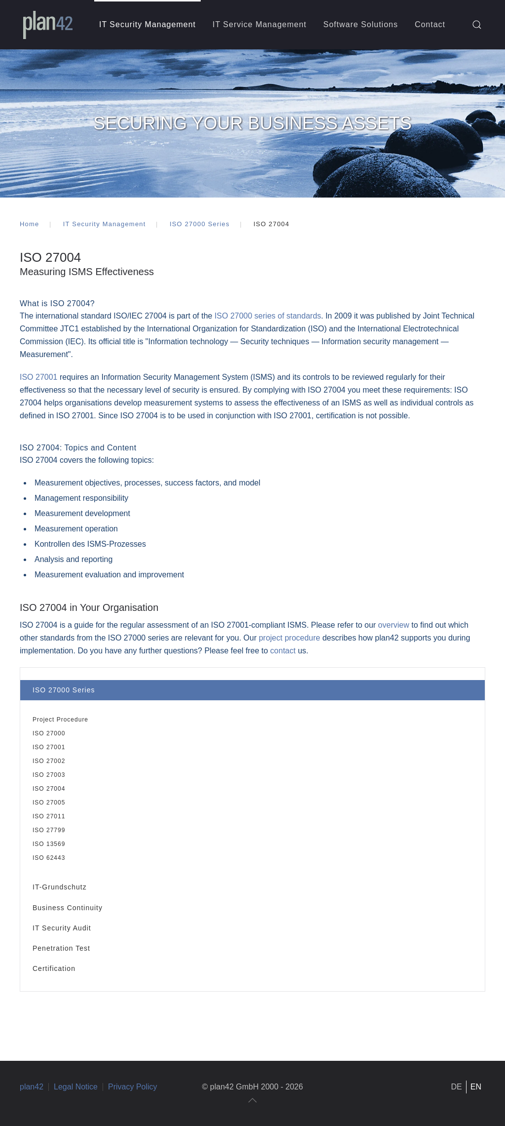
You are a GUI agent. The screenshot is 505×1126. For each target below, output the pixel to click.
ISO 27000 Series (64, 690)
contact (283, 650)
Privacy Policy (132, 1087)
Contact (430, 24)
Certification (54, 968)
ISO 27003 (49, 774)
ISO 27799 (49, 830)
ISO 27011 (49, 816)
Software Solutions (361, 24)
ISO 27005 (49, 802)
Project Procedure (60, 719)
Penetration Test (61, 948)
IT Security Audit (62, 928)
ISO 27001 (49, 747)
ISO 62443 (49, 857)
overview (395, 625)
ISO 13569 (49, 844)
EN (475, 1087)
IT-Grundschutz (60, 887)
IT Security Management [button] (147, 24)
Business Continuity (68, 908)
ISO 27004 (49, 788)
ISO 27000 (49, 733)
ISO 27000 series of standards (268, 316)
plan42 (31, 1087)
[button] (477, 24)
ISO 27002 (49, 761)
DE (456, 1087)
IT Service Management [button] (260, 24)
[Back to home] (48, 24)
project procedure (290, 638)
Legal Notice (76, 1087)
